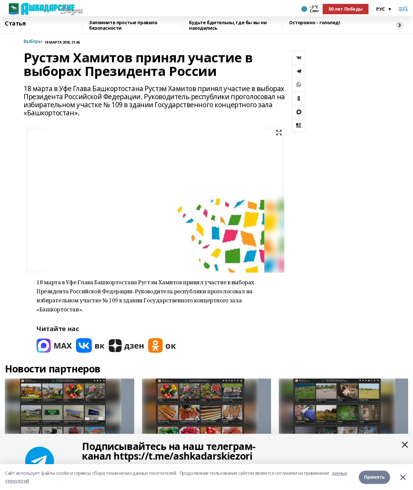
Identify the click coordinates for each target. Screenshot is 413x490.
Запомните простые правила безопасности (123, 25)
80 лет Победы (345, 9)
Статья (15, 23)
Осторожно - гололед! (314, 23)
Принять (374, 477)
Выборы (33, 41)
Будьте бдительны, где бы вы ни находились (228, 25)
